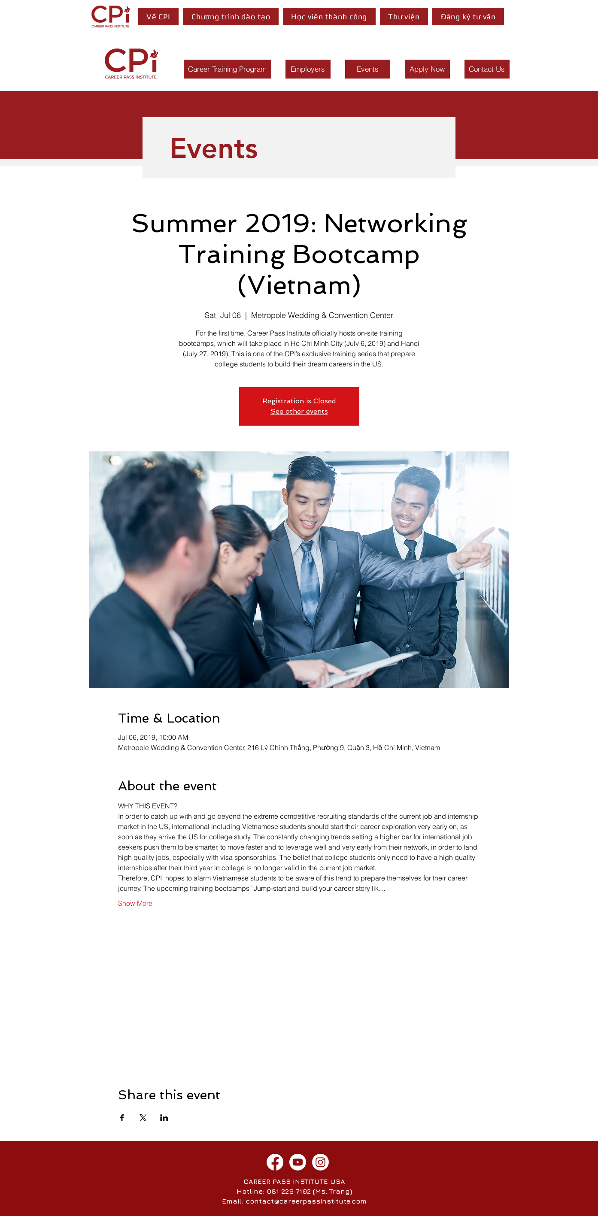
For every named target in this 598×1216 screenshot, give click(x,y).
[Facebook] (275, 1162)
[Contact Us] (487, 69)
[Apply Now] (427, 69)
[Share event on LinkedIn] (164, 1117)
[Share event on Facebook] (122, 1117)
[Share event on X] (143, 1117)
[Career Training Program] (227, 69)
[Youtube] (297, 1162)
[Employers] (308, 69)
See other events (299, 411)
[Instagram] (320, 1162)
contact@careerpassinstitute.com (306, 1201)
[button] (158, 16)
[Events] (367, 69)
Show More (135, 903)
